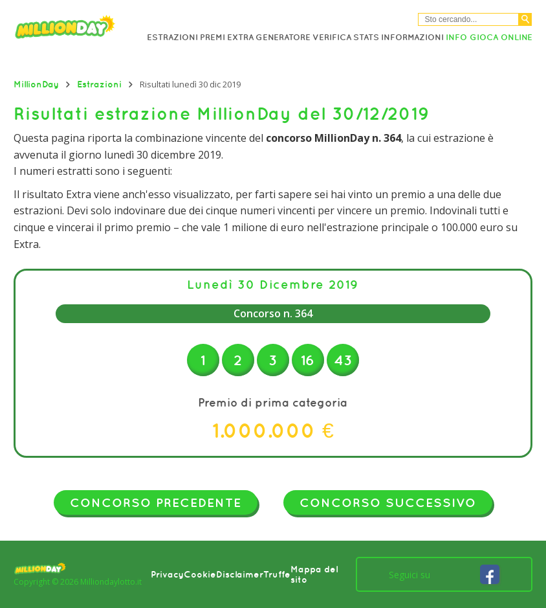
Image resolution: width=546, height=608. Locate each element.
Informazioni (412, 37)
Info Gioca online (489, 37)
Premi (212, 37)
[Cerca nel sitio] (468, 19)
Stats (366, 37)
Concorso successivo (388, 502)
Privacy (167, 574)
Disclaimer (239, 574)
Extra (240, 37)
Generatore (283, 37)
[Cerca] (525, 19)
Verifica (331, 37)
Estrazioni (172, 37)
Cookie (200, 574)
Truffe (276, 574)
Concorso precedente (155, 502)
